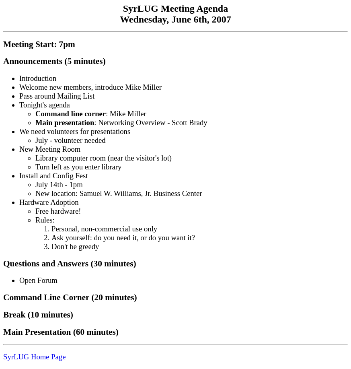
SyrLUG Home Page (34, 357)
